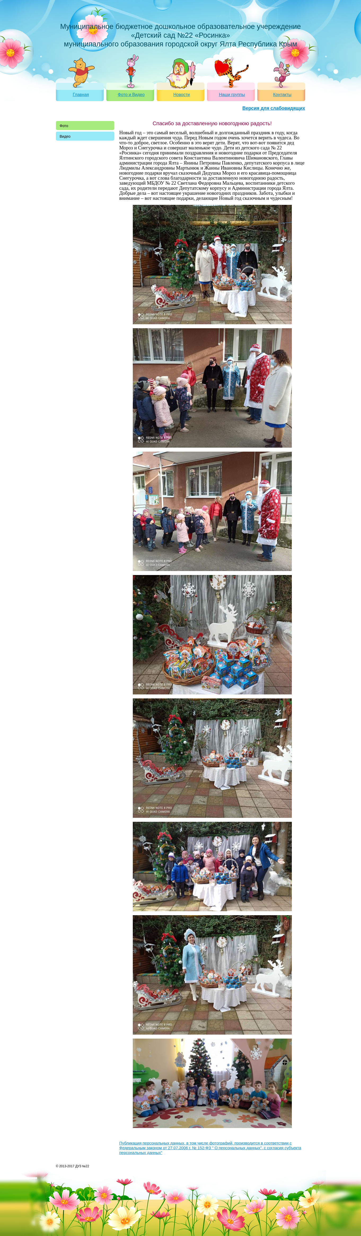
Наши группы (232, 94)
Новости (181, 94)
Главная (81, 94)
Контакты (282, 94)
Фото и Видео (131, 94)
